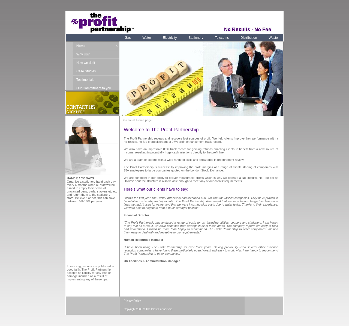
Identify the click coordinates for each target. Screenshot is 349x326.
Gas (128, 38)
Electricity (170, 38)
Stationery (196, 38)
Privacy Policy (132, 300)
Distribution (248, 38)
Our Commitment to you (93, 88)
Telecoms (222, 38)
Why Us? (83, 54)
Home (80, 46)
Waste (273, 38)
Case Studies (86, 71)
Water (146, 38)
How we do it (85, 63)
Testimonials (85, 80)
